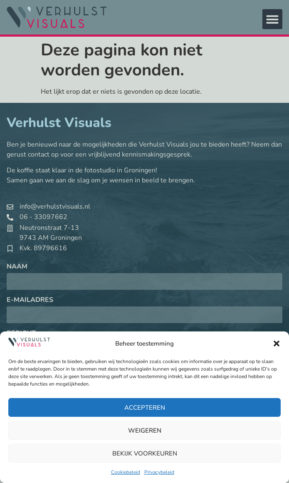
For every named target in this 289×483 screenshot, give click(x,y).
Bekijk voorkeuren (144, 453)
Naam (17, 267)
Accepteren (144, 407)
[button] (276, 343)
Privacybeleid (159, 472)
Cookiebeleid (125, 472)
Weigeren (144, 430)
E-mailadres (30, 300)
